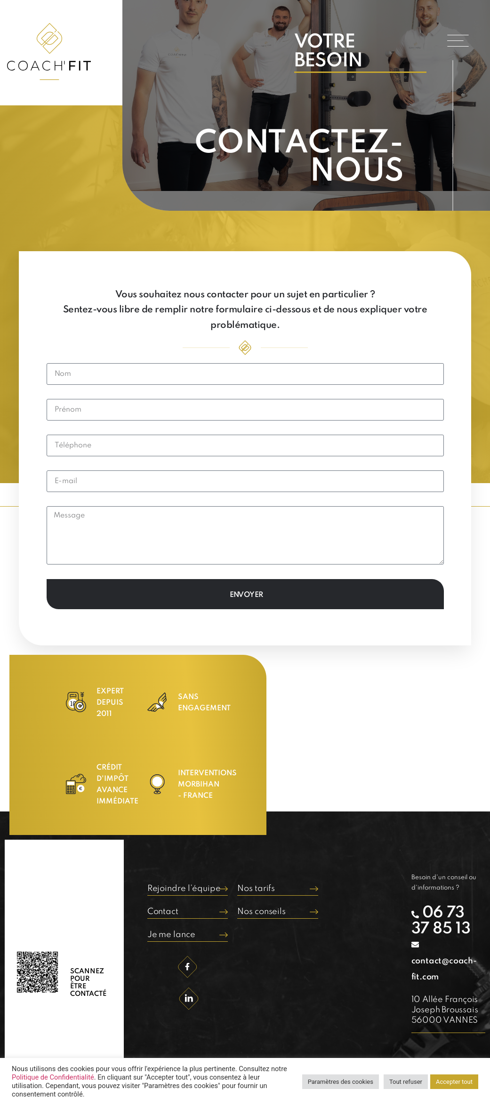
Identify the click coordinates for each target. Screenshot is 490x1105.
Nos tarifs (256, 888)
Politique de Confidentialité (53, 1077)
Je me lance (171, 934)
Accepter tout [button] (454, 1081)
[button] (458, 40)
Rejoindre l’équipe (184, 888)
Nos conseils (261, 911)
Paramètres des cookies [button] (340, 1081)
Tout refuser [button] (405, 1081)
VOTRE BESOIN (328, 52)
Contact (162, 911)
